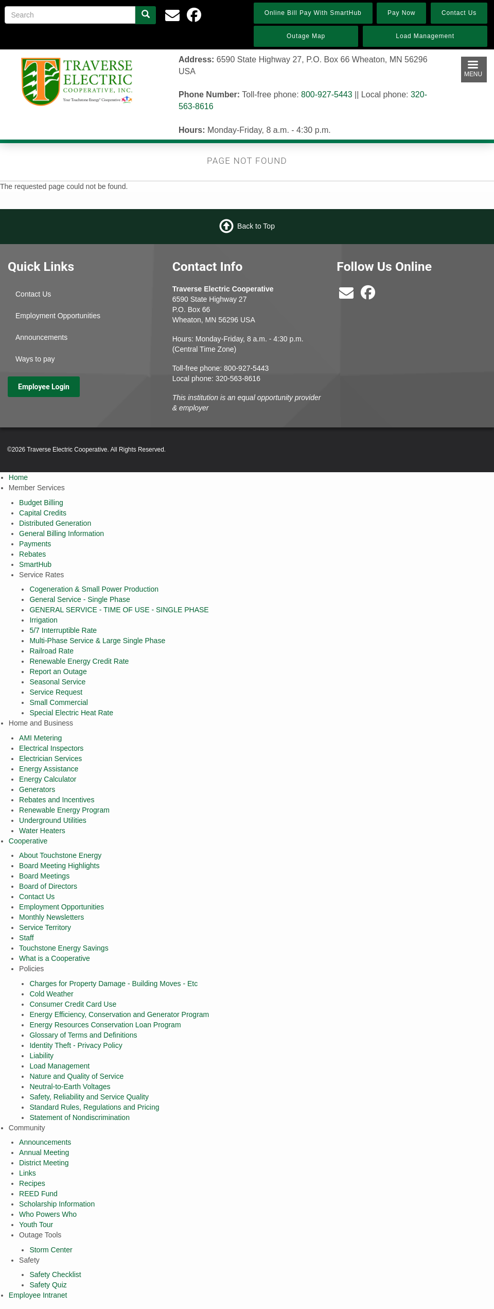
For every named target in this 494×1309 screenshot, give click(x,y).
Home (18, 477)
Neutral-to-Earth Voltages (69, 1086)
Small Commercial (58, 702)
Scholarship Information (57, 1204)
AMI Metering (40, 738)
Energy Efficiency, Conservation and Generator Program (119, 1014)
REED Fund (38, 1194)
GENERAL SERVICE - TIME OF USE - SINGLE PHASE (118, 610)
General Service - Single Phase (79, 599)
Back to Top (256, 226)
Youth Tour (36, 1224)
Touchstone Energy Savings (64, 948)
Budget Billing (41, 502)
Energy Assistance (48, 769)
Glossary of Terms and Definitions (83, 1035)
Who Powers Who (48, 1214)
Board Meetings (44, 876)
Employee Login (43, 387)
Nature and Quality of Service (76, 1076)
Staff (26, 938)
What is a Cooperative (54, 958)
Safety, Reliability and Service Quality (89, 1097)
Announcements (41, 337)
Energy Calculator (47, 779)
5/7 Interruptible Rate (63, 630)
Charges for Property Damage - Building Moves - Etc (113, 983)
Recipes (32, 1183)
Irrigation (43, 620)
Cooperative (28, 841)
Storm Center (50, 1250)
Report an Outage (57, 671)
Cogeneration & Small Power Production (93, 589)
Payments (35, 544)
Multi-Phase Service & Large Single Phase (97, 640)
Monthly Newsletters (51, 917)
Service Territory (45, 927)
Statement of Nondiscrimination (79, 1117)
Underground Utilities (52, 820)
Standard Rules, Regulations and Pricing (94, 1107)
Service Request (55, 692)
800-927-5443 (326, 94)
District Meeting (43, 1163)
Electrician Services (50, 758)
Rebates (32, 554)
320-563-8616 (238, 378)
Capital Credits (42, 513)
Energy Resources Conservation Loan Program (105, 1025)
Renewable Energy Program (64, 810)
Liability (41, 1056)
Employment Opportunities (57, 316)
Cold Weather (51, 994)
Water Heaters (42, 830)
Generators (37, 789)
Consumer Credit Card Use (72, 1004)
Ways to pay (35, 359)
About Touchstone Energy (60, 855)
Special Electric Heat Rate (71, 713)
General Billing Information (61, 533)
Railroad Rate (51, 651)
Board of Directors (48, 886)
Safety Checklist (55, 1274)
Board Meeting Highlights (59, 866)
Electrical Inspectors (51, 748)
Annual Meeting (44, 1152)
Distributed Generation (55, 523)
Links (27, 1173)
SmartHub (35, 564)
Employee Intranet (38, 1295)
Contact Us (33, 294)
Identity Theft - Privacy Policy (75, 1045)
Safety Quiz (47, 1285)
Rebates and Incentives (56, 800)
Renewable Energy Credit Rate (79, 661)
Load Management (59, 1066)
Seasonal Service (57, 682)
